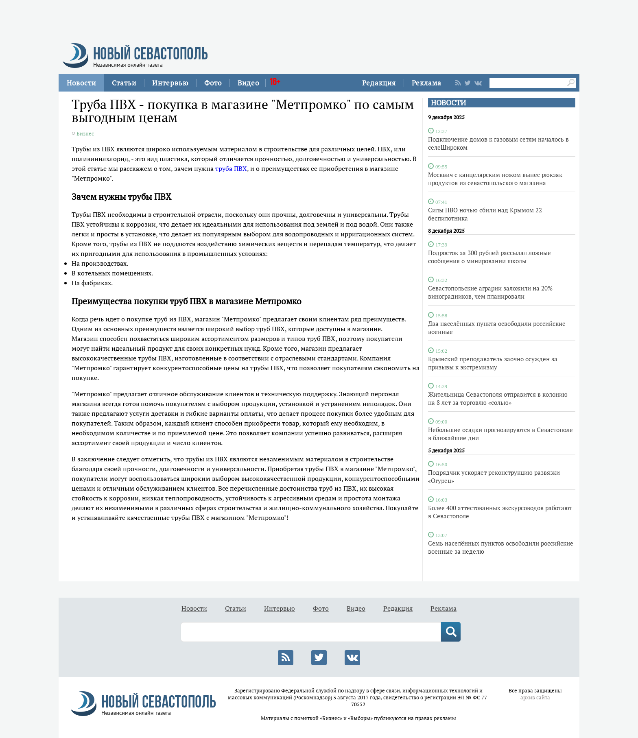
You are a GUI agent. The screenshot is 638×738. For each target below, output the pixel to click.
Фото (213, 82)
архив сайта (535, 697)
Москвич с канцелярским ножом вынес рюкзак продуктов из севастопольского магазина (495, 178)
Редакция (379, 82)
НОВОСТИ (448, 102)
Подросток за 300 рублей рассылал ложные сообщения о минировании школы (489, 257)
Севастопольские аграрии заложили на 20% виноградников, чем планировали (490, 292)
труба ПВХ (231, 168)
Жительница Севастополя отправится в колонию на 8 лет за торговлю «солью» (498, 398)
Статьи (124, 82)
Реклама (426, 82)
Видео (248, 82)
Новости (81, 82)
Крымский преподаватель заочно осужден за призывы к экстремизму (492, 363)
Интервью (170, 82)
